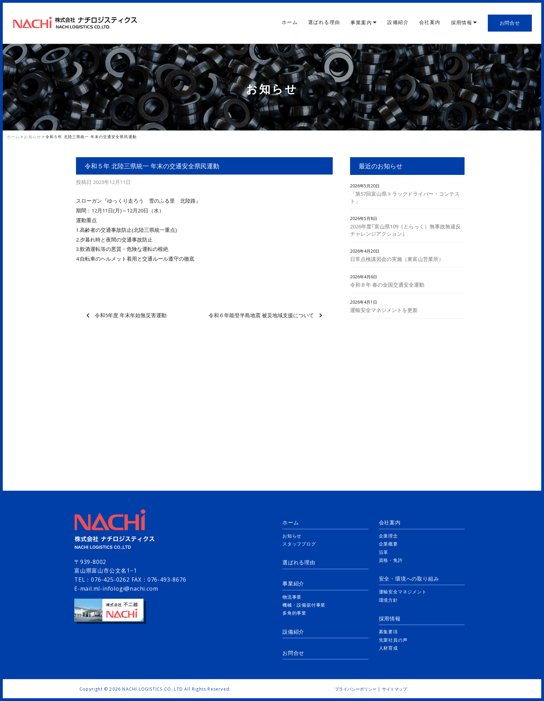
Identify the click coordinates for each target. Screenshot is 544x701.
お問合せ (510, 23)
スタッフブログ (299, 544)
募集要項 (388, 631)
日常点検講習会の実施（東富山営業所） (397, 258)
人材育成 (388, 648)
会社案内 (430, 22)
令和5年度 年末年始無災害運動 (131, 315)
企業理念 (388, 536)
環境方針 (388, 600)
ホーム (290, 22)
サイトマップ (394, 689)
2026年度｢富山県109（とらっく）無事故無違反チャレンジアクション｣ (405, 230)
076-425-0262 (110, 579)
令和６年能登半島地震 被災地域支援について (261, 315)
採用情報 (462, 22)
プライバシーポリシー (355, 689)
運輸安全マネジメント (403, 592)
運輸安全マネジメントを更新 (384, 309)
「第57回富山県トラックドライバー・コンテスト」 (405, 197)
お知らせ (291, 536)
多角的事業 (294, 613)
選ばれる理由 (324, 22)
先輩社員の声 (393, 640)
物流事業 (291, 597)
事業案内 (361, 22)
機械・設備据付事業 (303, 605)
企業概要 (388, 544)
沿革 (384, 552)
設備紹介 (398, 22)
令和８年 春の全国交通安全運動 (387, 284)
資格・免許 (391, 560)
